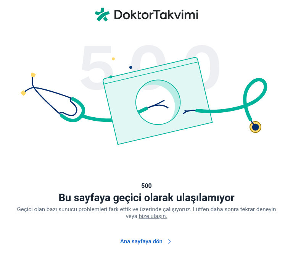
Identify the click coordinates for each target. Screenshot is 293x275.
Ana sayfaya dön (146, 241)
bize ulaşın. (153, 216)
